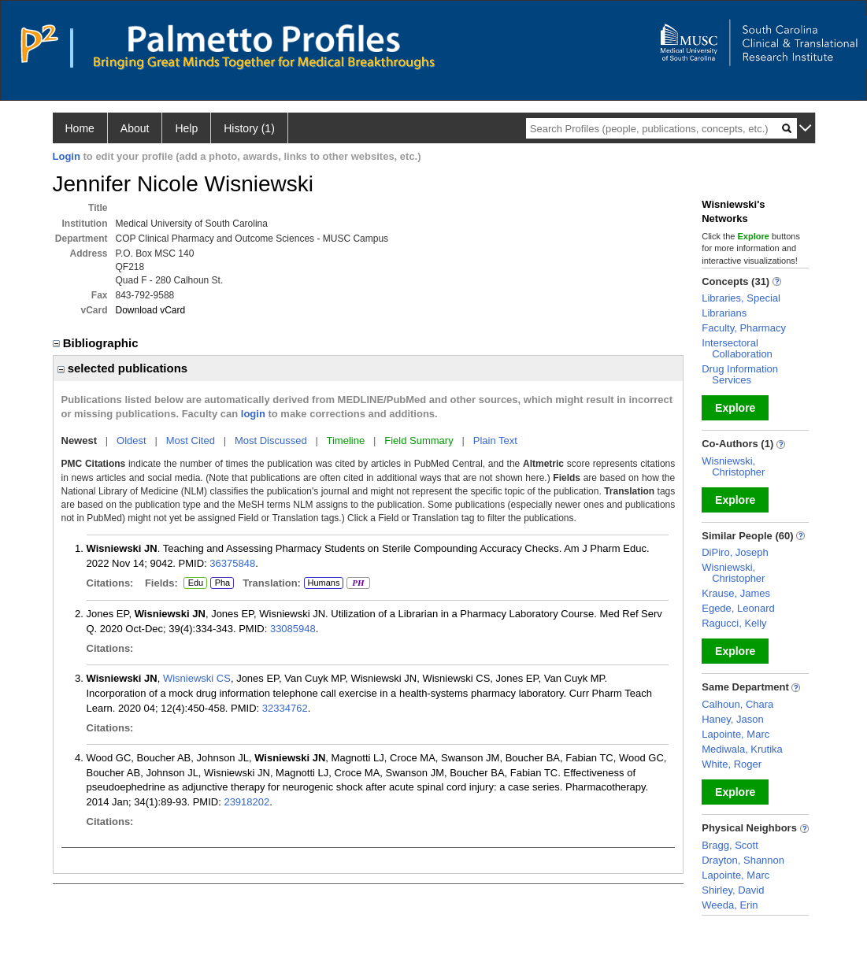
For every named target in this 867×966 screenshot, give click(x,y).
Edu (193, 583)
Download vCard (151, 310)
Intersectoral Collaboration (737, 348)
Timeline (346, 440)
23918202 (246, 802)
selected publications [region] (122, 368)
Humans (323, 582)
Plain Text (495, 440)
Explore (735, 408)
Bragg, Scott (730, 845)
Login (66, 156)
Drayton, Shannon (743, 860)
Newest (79, 440)
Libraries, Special (741, 298)
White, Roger (731, 764)
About (135, 128)
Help (186, 128)
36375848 (232, 563)
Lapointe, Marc (735, 734)
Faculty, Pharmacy (744, 328)
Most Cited (190, 440)
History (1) (249, 128)
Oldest (131, 440)
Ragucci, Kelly (734, 623)
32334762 (285, 708)
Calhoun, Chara (737, 704)
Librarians (724, 313)
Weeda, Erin (730, 905)
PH (357, 583)
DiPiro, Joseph (735, 552)
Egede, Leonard (738, 608)
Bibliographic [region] (97, 343)
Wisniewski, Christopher (733, 466)
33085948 (293, 629)
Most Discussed (271, 440)
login (253, 414)
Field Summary (418, 440)
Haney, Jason (733, 719)
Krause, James (736, 593)
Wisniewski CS (197, 678)
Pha (220, 583)
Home (79, 128)
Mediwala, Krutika (742, 749)
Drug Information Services (740, 374)
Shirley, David (733, 890)
